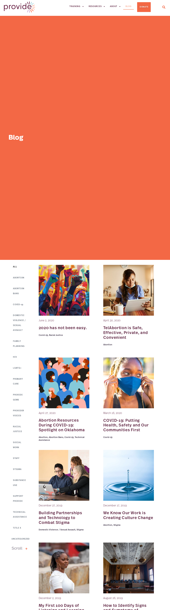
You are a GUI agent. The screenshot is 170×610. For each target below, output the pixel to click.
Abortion (18, 278)
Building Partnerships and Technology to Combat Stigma (60, 518)
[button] (164, 7)
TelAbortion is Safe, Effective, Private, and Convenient (125, 333)
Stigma (17, 471)
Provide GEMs (18, 398)
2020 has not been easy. (63, 328)
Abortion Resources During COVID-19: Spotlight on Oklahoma (62, 425)
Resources (97, 6)
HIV (15, 358)
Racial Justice (17, 430)
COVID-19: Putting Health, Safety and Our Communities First (126, 425)
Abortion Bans (18, 291)
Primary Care (18, 382)
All (15, 267)
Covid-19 (18, 305)
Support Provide (18, 500)
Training (76, 6)
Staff (16, 460)
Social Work (17, 446)
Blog (128, 6)
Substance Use (19, 484)
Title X (17, 530)
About (115, 6)
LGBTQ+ (17, 369)
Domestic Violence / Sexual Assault (19, 323)
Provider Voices (18, 414)
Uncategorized (21, 541)
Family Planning (19, 344)
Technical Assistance (20, 516)
